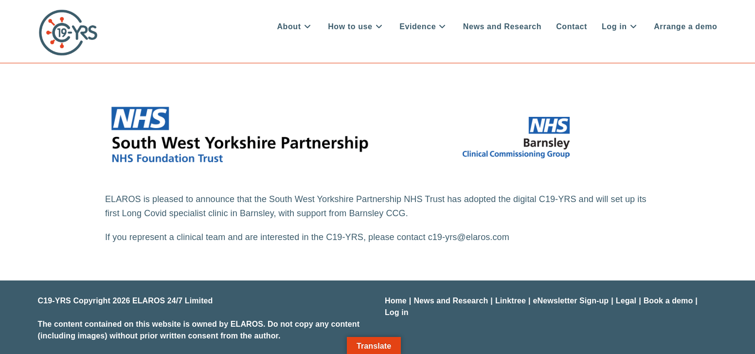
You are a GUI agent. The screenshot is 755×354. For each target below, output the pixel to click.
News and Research (450, 301)
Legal (626, 301)
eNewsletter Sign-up (571, 301)
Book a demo (668, 301)
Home (396, 301)
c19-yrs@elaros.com (468, 237)
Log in (397, 312)
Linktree (510, 301)
